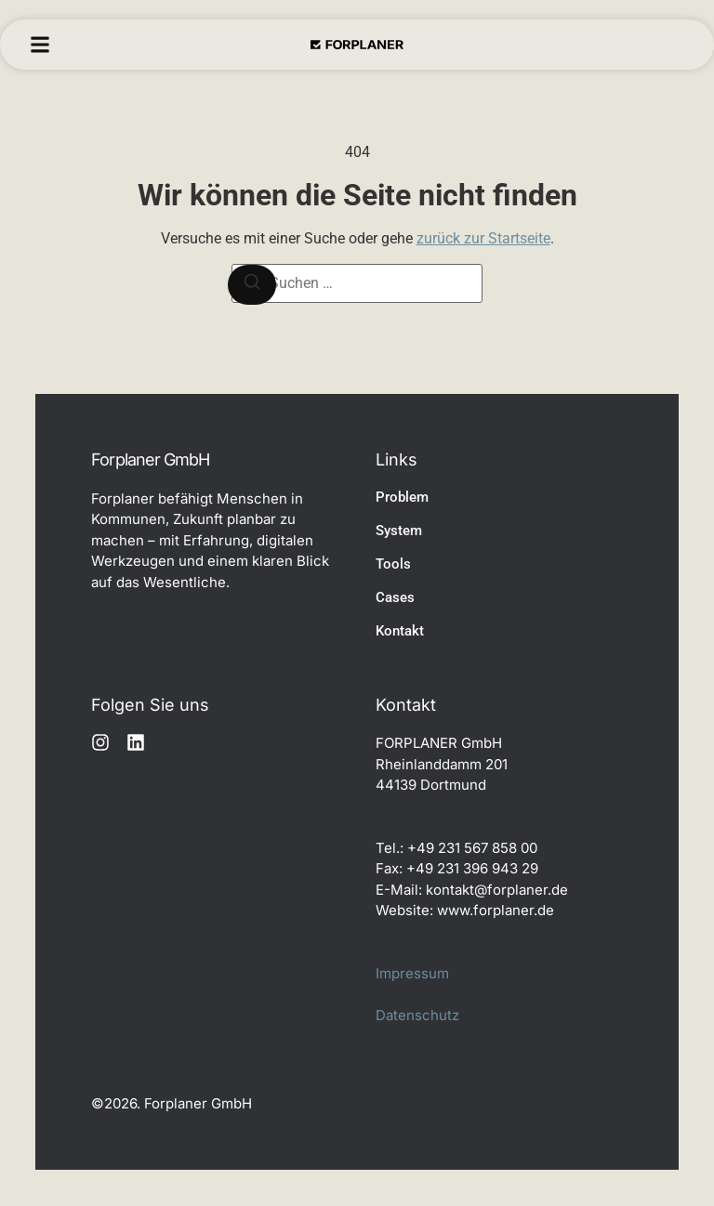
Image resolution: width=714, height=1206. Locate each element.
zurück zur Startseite (483, 238)
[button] (40, 44)
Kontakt (400, 631)
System (399, 530)
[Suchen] (252, 285)
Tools (393, 564)
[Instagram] (100, 742)
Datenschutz (417, 1015)
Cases (395, 597)
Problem (402, 497)
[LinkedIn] (135, 742)
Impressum (412, 973)
